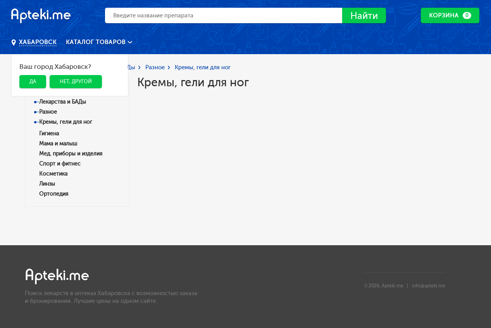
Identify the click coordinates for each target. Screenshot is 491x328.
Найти (364, 15)
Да (32, 81)
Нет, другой (76, 81)
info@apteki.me (428, 286)
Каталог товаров (96, 42)
